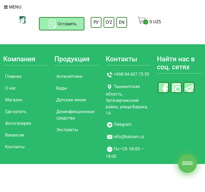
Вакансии (14, 135)
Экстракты (67, 129)
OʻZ (109, 22)
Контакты (15, 146)
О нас (10, 88)
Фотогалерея (18, 123)
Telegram (122, 124)
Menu (12, 7)
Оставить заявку (62, 28)
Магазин (13, 99)
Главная (13, 76)
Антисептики (69, 76)
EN (121, 22)
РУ (95, 22)
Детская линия (71, 99)
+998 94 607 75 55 (131, 74)
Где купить (15, 111)
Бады (61, 88)
